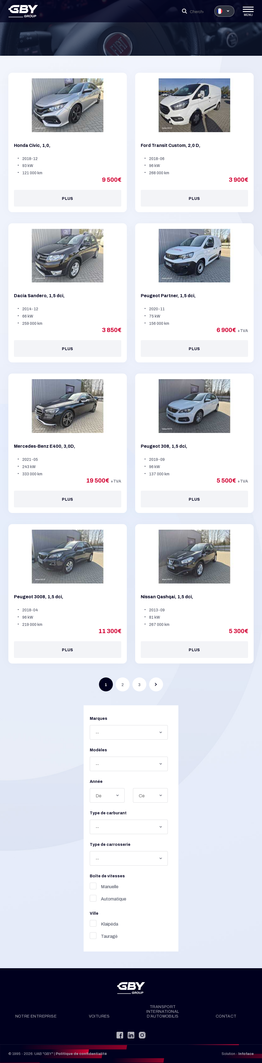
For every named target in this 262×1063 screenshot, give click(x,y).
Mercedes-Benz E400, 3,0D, (44, 446)
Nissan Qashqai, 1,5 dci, (167, 596)
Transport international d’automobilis (162, 1011)
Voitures (99, 1016)
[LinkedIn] (131, 1035)
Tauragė (87, 935)
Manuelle (88, 886)
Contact (226, 1016)
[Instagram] (142, 1035)
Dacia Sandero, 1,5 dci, (39, 296)
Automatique (92, 898)
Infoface (246, 1054)
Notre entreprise (36, 1016)
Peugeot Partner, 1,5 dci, (168, 296)
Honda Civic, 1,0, (32, 145)
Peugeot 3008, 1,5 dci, (38, 596)
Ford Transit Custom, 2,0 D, (170, 145)
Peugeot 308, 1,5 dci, (164, 446)
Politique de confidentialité (81, 1054)
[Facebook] (120, 1035)
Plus (67, 199)
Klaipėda (88, 923)
